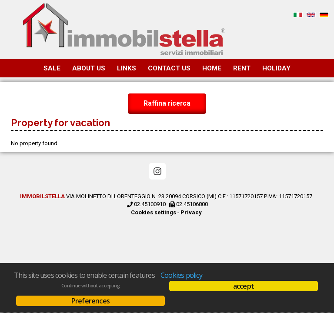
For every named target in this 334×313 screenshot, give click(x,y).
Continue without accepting (90, 286)
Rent (241, 68)
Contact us (169, 68)
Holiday (276, 68)
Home (211, 68)
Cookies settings (153, 212)
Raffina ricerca (167, 104)
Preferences (90, 301)
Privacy (191, 212)
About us (88, 68)
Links (126, 68)
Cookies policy (181, 275)
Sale (51, 68)
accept (243, 286)
